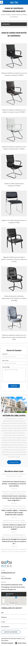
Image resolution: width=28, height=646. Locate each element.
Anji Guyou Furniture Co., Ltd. (18, 638)
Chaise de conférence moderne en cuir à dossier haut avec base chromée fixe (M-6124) (14, 337)
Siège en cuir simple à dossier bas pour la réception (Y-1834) (14, 221)
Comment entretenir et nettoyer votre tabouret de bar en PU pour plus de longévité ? (14, 527)
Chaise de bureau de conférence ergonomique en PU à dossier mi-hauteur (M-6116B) (14, 298)
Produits (8, 14)
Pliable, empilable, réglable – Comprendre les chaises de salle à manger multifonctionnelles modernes (14, 513)
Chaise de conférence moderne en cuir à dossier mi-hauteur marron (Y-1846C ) (14, 111)
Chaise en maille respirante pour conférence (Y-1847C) (14, 185)
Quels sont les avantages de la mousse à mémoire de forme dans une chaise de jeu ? (14, 541)
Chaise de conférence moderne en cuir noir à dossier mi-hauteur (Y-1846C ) (14, 74)
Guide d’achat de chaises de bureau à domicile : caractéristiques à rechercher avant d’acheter (14, 484)
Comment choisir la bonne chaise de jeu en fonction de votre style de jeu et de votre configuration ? (14, 498)
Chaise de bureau (16, 14)
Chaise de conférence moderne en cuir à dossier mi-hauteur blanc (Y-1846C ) (14, 148)
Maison (3, 14)
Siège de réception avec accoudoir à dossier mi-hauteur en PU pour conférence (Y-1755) (14, 259)
